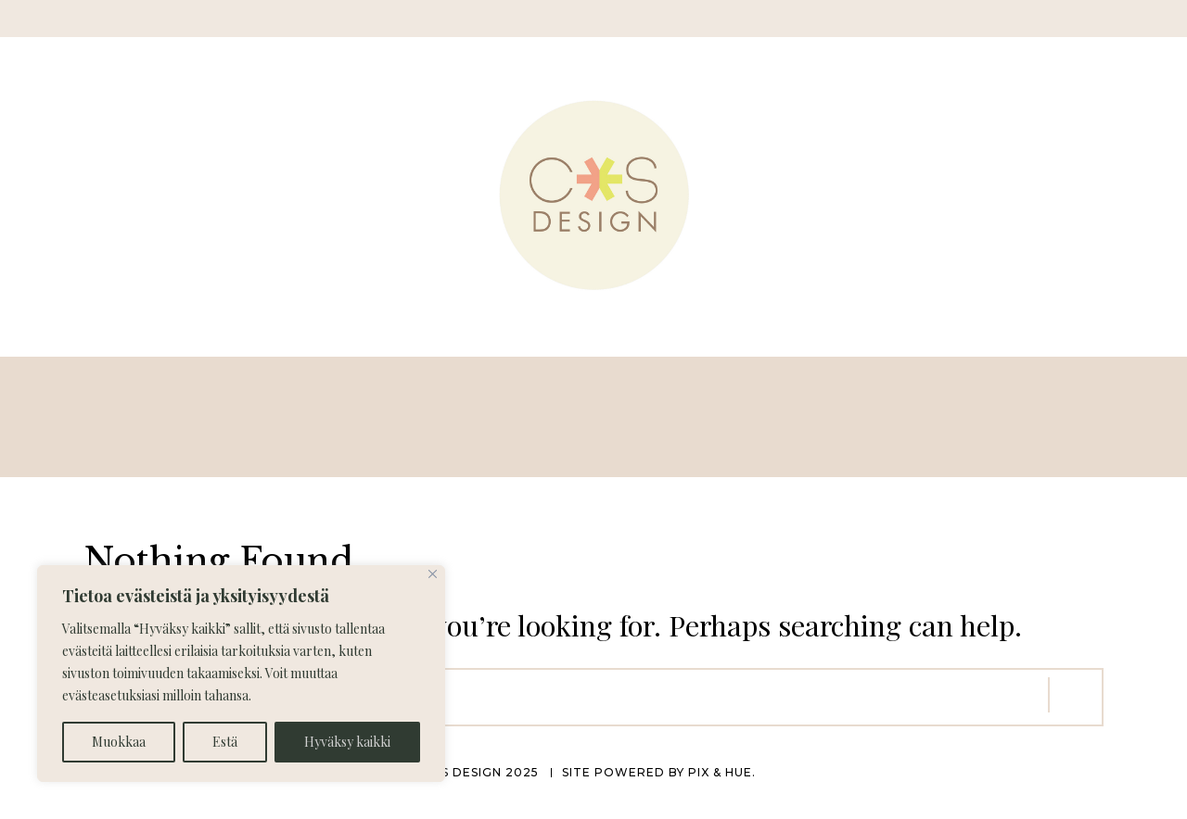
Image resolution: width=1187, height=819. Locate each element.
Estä (224, 741)
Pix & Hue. (722, 772)
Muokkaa (119, 741)
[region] (241, 673)
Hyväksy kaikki (347, 741)
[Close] (432, 574)
